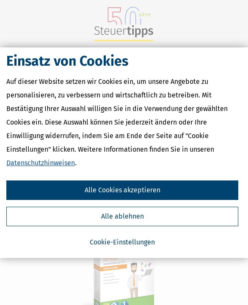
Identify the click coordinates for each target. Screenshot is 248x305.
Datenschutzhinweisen (40, 163)
